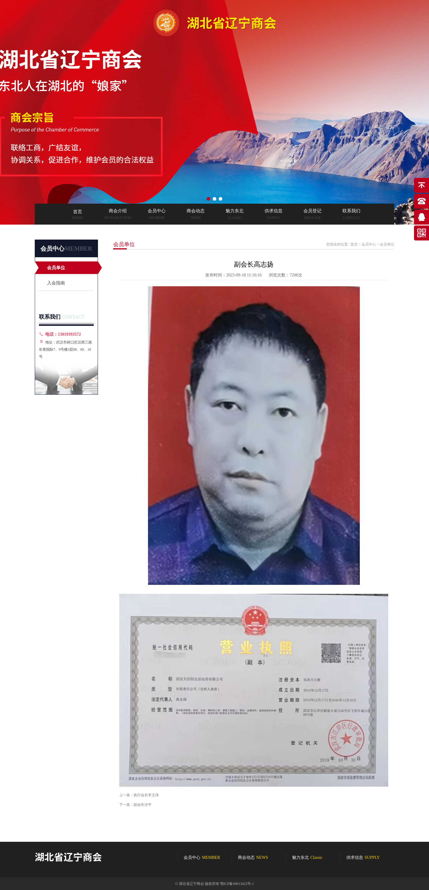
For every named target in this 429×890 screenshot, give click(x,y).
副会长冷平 (143, 805)
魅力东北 (307, 857)
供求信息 (363, 857)
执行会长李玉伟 (146, 795)
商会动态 (253, 857)
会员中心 (369, 244)
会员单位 (56, 267)
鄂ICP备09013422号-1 (237, 884)
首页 (354, 244)
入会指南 (56, 283)
